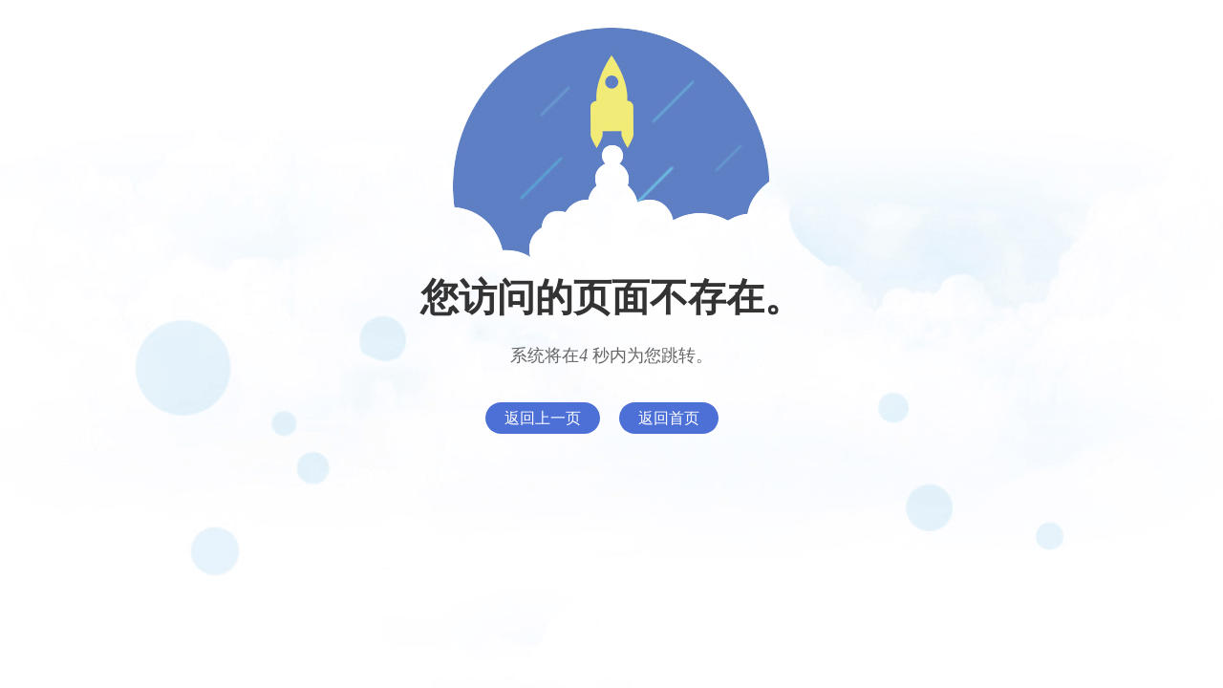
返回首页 (668, 418)
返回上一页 (542, 418)
